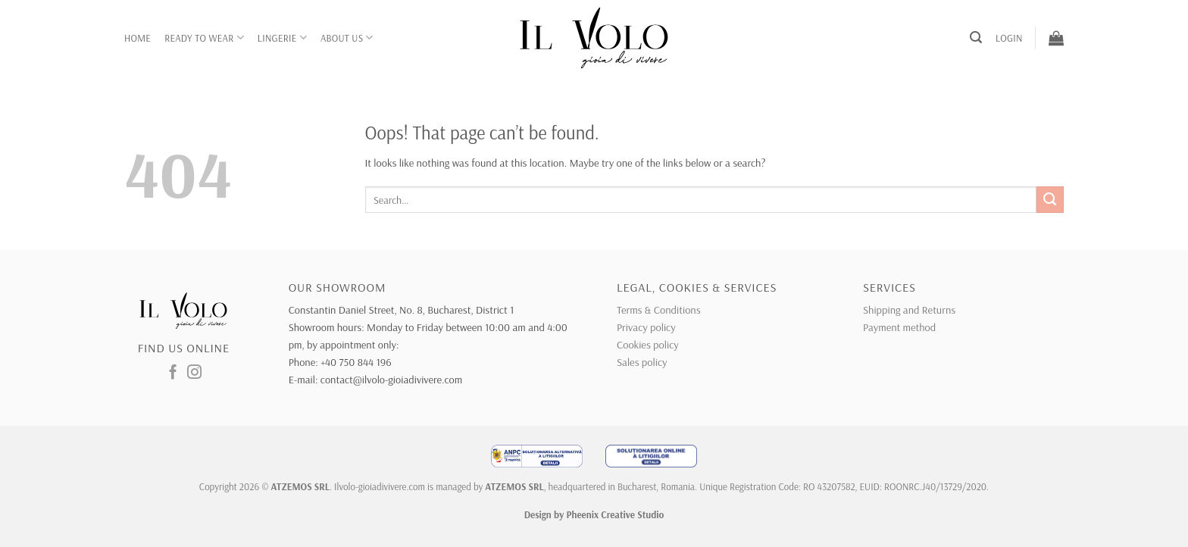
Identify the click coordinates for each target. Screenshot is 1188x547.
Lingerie (282, 37)
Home (137, 38)
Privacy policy (646, 327)
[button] (976, 37)
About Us (347, 37)
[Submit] (1050, 200)
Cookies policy (648, 345)
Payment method (899, 327)
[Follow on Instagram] (194, 373)
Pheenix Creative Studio (615, 514)
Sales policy (642, 362)
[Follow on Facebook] (173, 373)
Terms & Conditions (659, 310)
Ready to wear (204, 37)
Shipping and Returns (909, 310)
